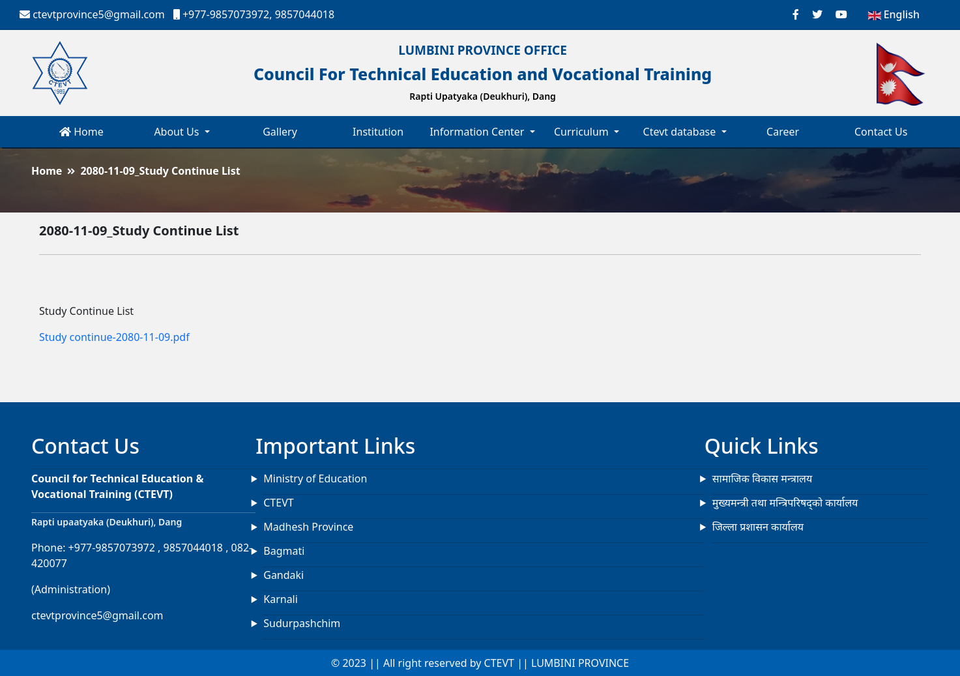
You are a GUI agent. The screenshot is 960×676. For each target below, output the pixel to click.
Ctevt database (681, 132)
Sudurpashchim (301, 623)
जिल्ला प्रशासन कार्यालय (758, 527)
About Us (177, 132)
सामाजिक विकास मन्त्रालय (762, 478)
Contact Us (880, 132)
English (894, 14)
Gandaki (283, 575)
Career (782, 132)
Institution (378, 132)
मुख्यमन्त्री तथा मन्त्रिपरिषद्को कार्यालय (785, 502)
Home (81, 132)
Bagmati (283, 551)
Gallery (280, 132)
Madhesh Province (308, 527)
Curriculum (582, 132)
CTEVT (278, 502)
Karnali (280, 599)
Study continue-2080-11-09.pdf (114, 337)
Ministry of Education (315, 478)
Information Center (478, 132)
